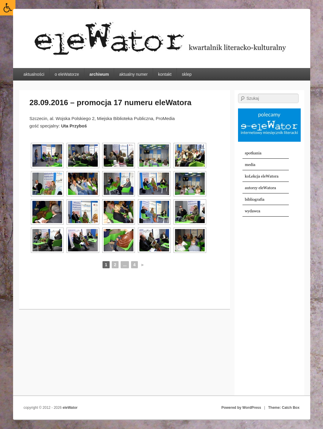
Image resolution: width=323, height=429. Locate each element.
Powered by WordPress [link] (241, 408)
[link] (7, 7)
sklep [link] (187, 74)
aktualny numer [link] (133, 74)
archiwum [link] (99, 74)
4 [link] (134, 264)
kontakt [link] (164, 74)
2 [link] (115, 264)
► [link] (143, 264)
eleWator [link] (70, 408)
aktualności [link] (33, 74)
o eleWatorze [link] (67, 74)
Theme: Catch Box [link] (284, 408)
